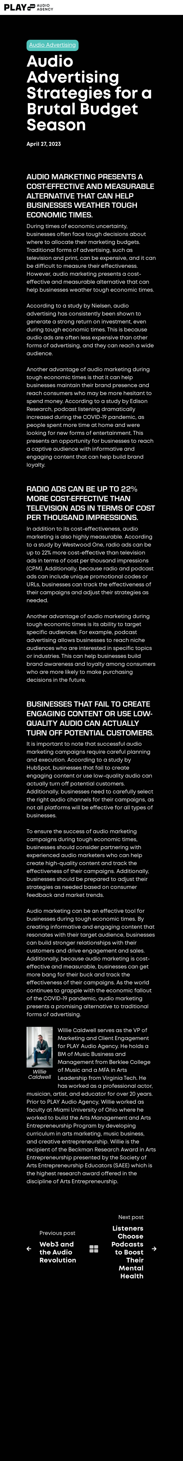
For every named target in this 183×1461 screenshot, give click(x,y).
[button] (141, 7)
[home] (53, 8)
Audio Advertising (52, 45)
